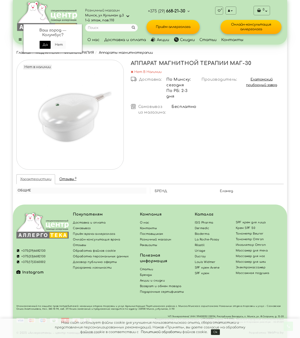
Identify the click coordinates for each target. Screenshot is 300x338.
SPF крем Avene (207, 267)
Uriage (200, 250)
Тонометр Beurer (249, 233)
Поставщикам (151, 233)
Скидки (184, 40)
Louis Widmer (205, 262)
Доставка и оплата (125, 40)
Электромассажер (250, 267)
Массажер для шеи (251, 261)
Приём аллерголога (173, 27)
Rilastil (200, 245)
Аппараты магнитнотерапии (126, 52)
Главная (23, 52)
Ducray (200, 256)
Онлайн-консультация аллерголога (251, 27)
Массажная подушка (252, 273)
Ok (215, 332)
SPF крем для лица (251, 222)
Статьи (208, 40)
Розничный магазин (155, 239)
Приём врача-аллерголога (94, 233)
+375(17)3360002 (30, 262)
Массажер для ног (250, 256)
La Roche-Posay (207, 239)
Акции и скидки (152, 280)
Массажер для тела (252, 250)
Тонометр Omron (250, 239)
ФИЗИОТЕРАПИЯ (79, 52)
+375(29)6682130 (30, 250)
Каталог (204, 214)
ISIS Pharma (204, 222)
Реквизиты (148, 245)
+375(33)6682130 (30, 256)
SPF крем (202, 273)
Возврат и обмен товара (160, 286)
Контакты (232, 40)
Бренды (146, 275)
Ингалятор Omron (251, 245)
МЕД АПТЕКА (47, 52)
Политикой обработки (161, 332)
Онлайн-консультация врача (96, 239)
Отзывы (67, 179)
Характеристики (35, 179)
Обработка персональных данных (101, 256)
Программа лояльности (92, 267)
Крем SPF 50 (245, 228)
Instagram (30, 272)
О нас (93, 40)
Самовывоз (81, 228)
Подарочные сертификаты (162, 291)
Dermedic (202, 228)
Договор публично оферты (95, 262)
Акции (160, 40)
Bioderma (202, 233)
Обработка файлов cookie (94, 250)
